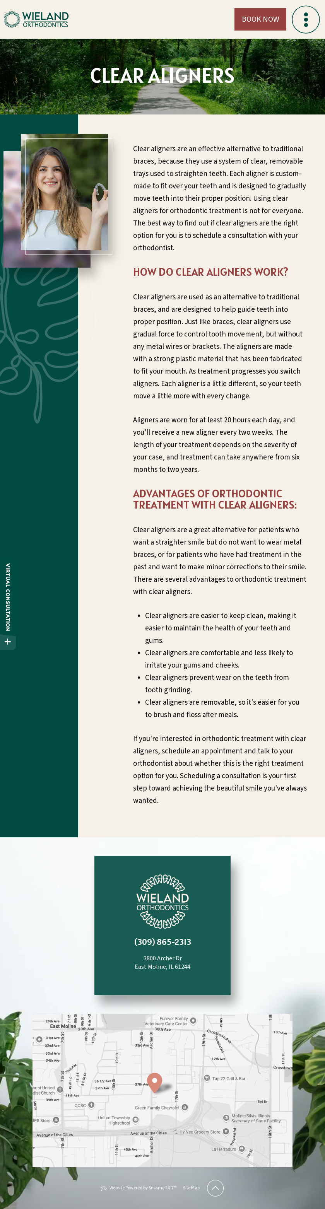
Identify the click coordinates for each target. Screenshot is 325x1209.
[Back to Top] (215, 1188)
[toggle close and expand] (8, 642)
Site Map (191, 1188)
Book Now (260, 19)
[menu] (305, 19)
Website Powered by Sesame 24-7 (139, 1188)
